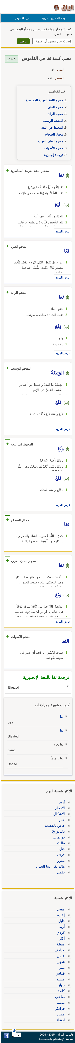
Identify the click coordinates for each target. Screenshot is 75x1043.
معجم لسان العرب (50, 141)
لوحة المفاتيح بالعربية (53, 18)
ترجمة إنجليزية (52, 155)
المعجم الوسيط (52, 120)
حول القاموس (22, 18)
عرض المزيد (62, 231)
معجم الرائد (54, 114)
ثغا (61, 716)
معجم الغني (54, 107)
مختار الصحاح (53, 134)
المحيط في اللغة (51, 127)
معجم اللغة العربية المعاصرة (43, 100)
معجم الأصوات (52, 148)
